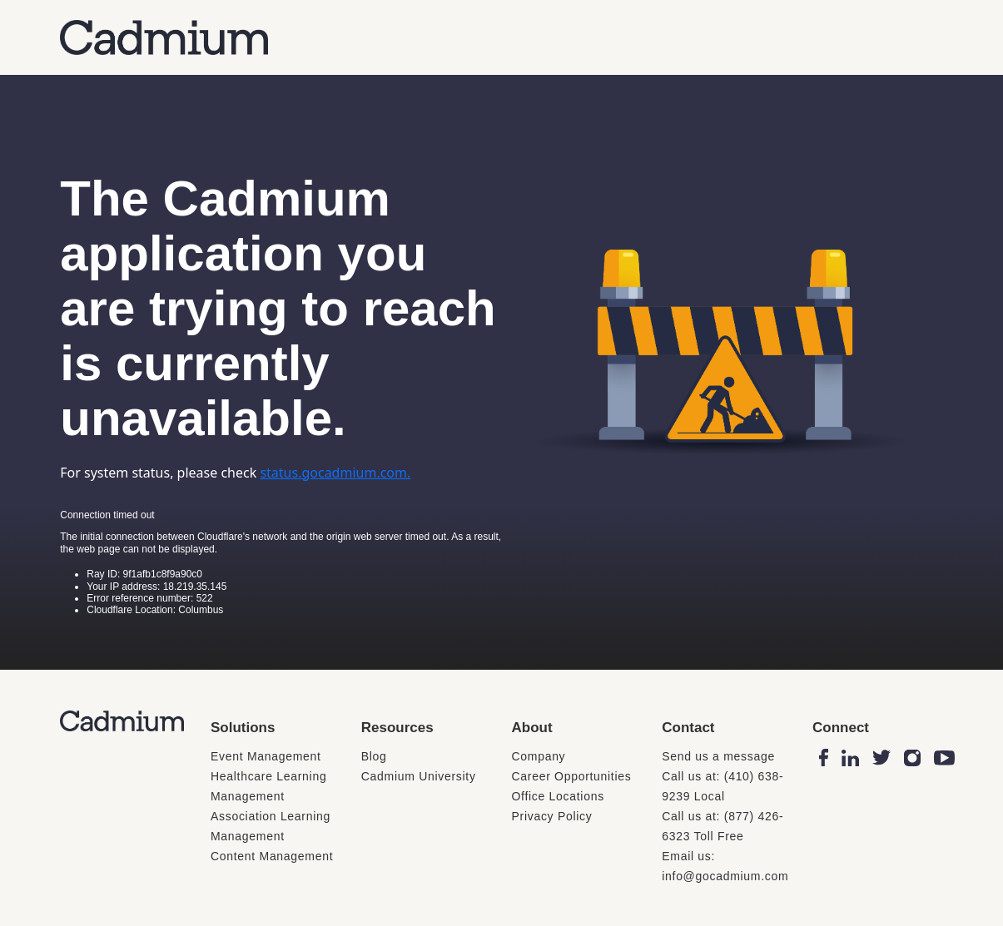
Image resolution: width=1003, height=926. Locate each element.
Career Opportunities (572, 776)
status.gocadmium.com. (335, 472)
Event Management (266, 756)
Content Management (272, 856)
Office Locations (558, 796)
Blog (374, 756)
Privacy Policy (552, 816)
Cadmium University (418, 776)
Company (539, 756)
